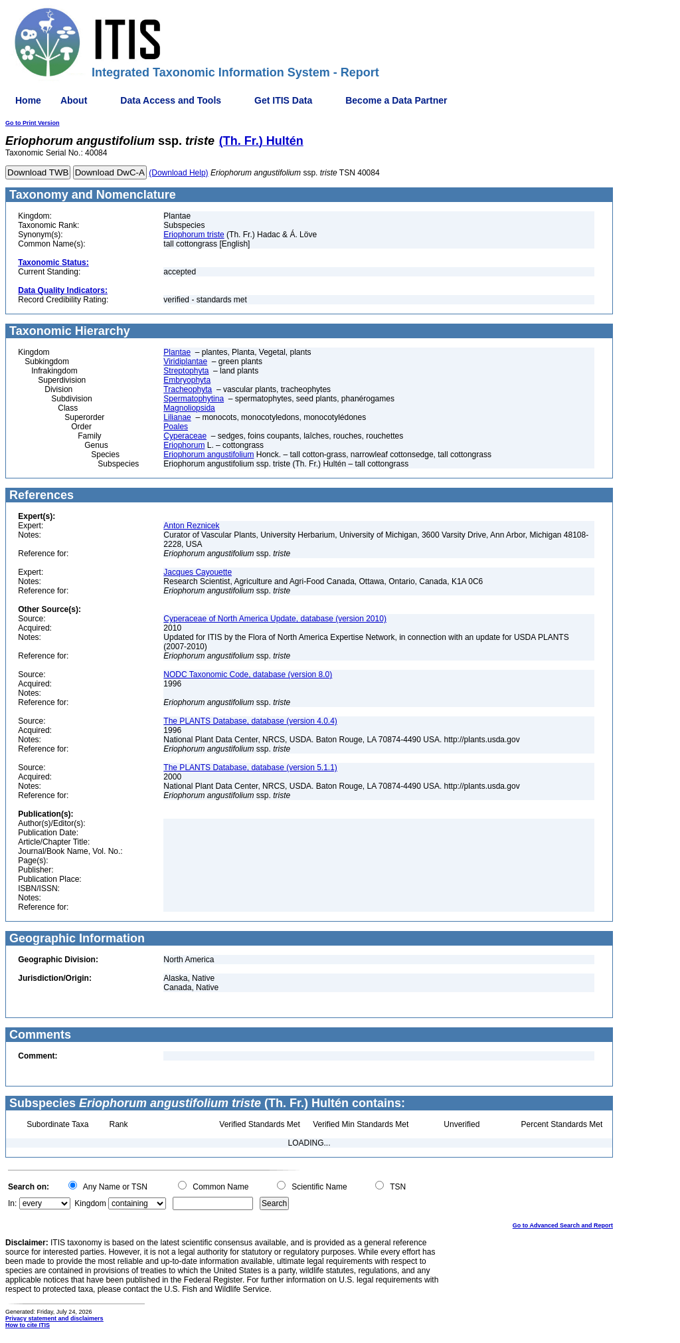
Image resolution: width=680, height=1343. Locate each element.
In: (12, 1203)
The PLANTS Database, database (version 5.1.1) (250, 767)
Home (28, 100)
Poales (175, 426)
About (73, 100)
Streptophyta (186, 370)
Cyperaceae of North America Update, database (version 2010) (274, 618)
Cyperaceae (185, 436)
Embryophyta (187, 380)
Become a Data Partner (396, 100)
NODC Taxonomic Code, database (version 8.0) (247, 674)
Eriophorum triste (193, 234)
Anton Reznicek (191, 525)
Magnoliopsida (188, 408)
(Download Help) (178, 172)
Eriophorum (184, 445)
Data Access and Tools (170, 100)
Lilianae (177, 417)
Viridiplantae (185, 361)
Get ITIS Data (283, 100)
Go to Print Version (32, 123)
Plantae (177, 352)
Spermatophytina (193, 398)
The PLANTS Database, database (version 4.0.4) (250, 721)
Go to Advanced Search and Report (563, 1225)
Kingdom (90, 1203)
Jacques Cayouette (197, 572)
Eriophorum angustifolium (208, 454)
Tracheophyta (187, 389)
